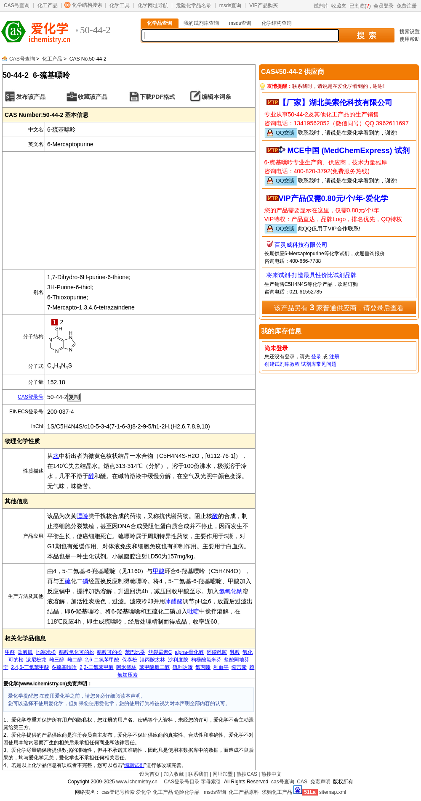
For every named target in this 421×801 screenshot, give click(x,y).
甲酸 (159, 571)
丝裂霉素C (160, 652)
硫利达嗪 (183, 667)
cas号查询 (282, 782)
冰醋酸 (174, 601)
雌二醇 (75, 660)
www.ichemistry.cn (136, 782)
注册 (334, 357)
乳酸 (235, 652)
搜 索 (366, 35)
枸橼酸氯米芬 (206, 660)
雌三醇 (56, 660)
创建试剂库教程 (282, 364)
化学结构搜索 (87, 5)
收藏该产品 (92, 96)
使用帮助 (410, 39)
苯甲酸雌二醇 (154, 667)
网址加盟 (223, 774)
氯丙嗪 (202, 667)
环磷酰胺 (217, 652)
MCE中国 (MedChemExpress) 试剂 (349, 150)
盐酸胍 (25, 652)
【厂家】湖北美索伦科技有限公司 (335, 102)
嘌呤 (82, 516)
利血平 (221, 667)
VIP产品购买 (263, 5)
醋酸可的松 (109, 652)
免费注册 (407, 6)
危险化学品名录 (193, 5)
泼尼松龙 (36, 660)
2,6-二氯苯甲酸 (102, 660)
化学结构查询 (276, 23)
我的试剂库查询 (201, 23)
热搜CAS (247, 774)
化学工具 (119, 5)
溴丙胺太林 (152, 660)
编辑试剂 (134, 765)
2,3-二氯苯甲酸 (97, 667)
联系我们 (198, 774)
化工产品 (47, 5)
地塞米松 (46, 652)
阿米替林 (126, 667)
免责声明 (320, 782)
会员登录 (383, 6)
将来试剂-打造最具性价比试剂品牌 (311, 275)
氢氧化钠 (230, 591)
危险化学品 (187, 792)
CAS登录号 (30, 397)
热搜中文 (271, 774)
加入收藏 (174, 774)
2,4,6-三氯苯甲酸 (30, 667)
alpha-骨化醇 (189, 652)
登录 (316, 357)
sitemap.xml (332, 792)
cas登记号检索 (118, 792)
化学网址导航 (153, 5)
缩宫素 (239, 667)
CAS (302, 782)
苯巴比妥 (135, 652)
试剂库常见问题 (318, 364)
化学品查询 (159, 23)
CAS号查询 (16, 5)
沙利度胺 (178, 660)
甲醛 (10, 652)
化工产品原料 (244, 792)
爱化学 (143, 792)
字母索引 (211, 782)
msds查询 (230, 5)
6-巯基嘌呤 (64, 667)
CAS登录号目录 (182, 782)
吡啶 (193, 611)
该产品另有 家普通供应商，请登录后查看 (339, 307)
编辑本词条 (216, 96)
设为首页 (149, 774)
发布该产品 (30, 96)
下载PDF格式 (157, 96)
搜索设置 (410, 31)
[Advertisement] (129, 211)
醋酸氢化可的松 (76, 652)
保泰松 (129, 660)
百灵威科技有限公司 (301, 244)
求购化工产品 (277, 792)
